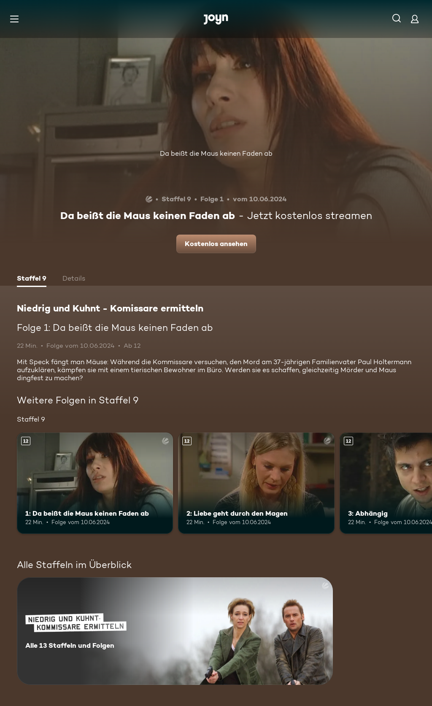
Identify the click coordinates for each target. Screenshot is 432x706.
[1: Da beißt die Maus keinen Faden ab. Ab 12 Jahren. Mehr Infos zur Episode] (95, 483)
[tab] (31, 279)
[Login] (415, 18)
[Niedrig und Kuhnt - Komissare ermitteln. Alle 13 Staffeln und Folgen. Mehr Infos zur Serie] (175, 631)
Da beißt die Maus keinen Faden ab (216, 153)
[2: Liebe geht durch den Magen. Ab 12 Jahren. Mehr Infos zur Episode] (256, 483)
